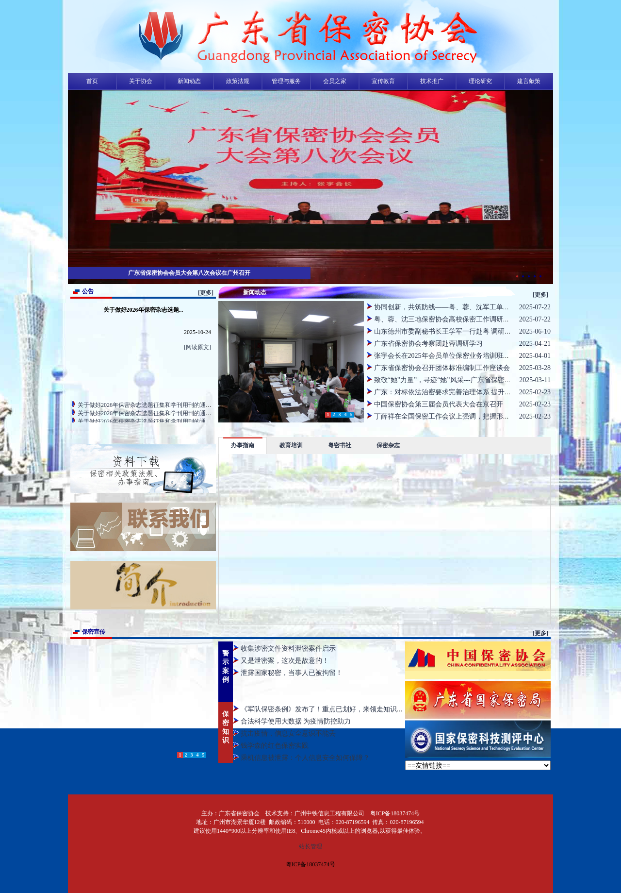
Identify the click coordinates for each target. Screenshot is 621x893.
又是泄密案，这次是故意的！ (281, 660)
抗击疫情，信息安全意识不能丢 (284, 733)
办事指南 (242, 445)
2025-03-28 (535, 367)
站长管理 (310, 846)
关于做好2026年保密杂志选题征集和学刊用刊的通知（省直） (152, 413)
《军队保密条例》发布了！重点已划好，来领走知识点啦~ (323, 709)
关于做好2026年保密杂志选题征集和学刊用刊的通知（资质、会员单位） (167, 405)
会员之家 (334, 81)
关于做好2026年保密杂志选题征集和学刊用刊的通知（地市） (152, 421)
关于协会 (140, 81)
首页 (92, 81)
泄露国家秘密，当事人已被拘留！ (288, 672)
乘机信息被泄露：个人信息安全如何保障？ (301, 757)
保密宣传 (93, 631)
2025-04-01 (535, 355)
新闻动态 (189, 81)
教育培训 (291, 445)
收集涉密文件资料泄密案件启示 (284, 648)
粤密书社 (339, 445)
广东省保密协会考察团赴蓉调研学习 (424, 343)
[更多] (205, 292)
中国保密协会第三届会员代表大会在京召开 (434, 404)
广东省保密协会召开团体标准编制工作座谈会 (438, 367)
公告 (88, 291)
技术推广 (431, 81)
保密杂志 (388, 445)
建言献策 (528, 81)
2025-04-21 (535, 343)
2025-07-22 (535, 307)
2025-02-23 (535, 392)
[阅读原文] (197, 347)
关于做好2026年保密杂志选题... (143, 309)
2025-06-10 (535, 331)
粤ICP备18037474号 (311, 864)
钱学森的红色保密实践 (271, 745)
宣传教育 (383, 81)
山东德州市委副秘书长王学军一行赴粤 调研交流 (442, 331)
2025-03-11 (535, 380)
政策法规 (237, 81)
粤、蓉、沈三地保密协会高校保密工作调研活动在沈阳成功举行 (465, 319)
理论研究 (480, 81)
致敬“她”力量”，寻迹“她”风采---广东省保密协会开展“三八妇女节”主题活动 (482, 380)
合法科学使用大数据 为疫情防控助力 (292, 721)
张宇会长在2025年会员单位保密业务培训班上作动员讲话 (455, 355)
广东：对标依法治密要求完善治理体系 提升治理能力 (449, 392)
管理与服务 (286, 81)
